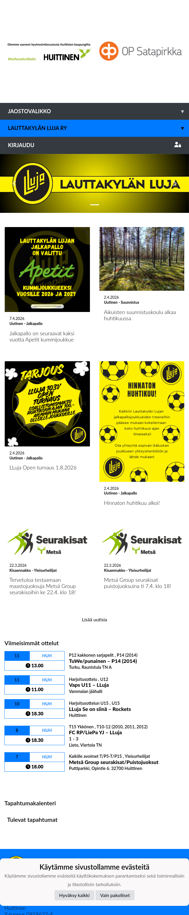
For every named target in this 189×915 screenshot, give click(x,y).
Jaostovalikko (98, 111)
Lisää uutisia (94, 560)
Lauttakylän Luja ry (98, 128)
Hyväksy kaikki (74, 895)
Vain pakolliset (115, 895)
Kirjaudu (94, 145)
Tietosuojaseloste (24, 829)
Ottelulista (19, 723)
